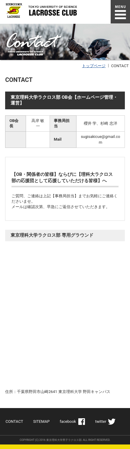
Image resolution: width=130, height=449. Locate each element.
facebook (68, 421)
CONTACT (14, 421)
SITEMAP (41, 421)
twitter (100, 421)
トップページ (94, 66)
